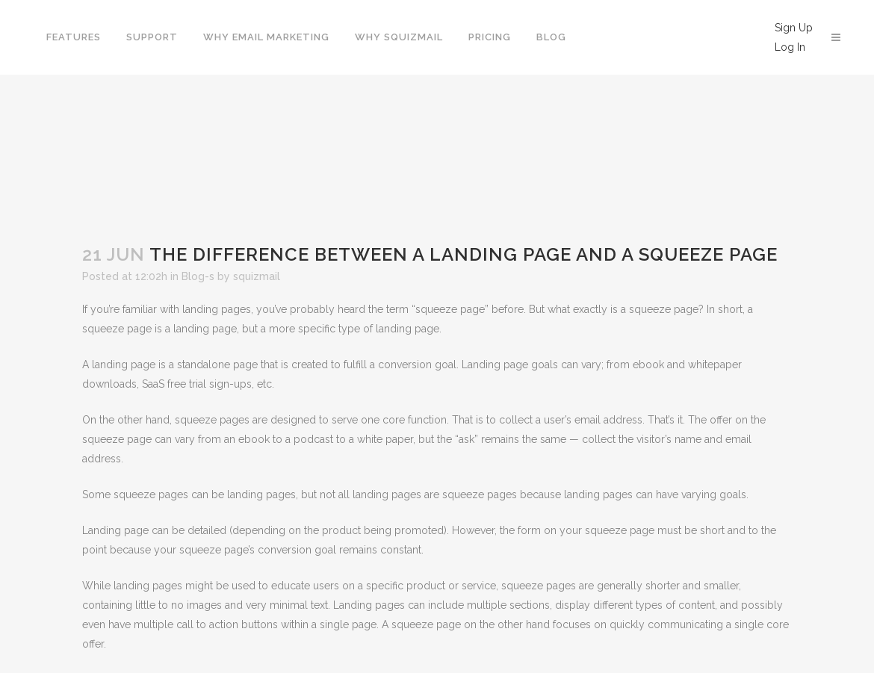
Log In (790, 47)
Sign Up (794, 28)
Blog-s (198, 276)
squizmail (256, 276)
